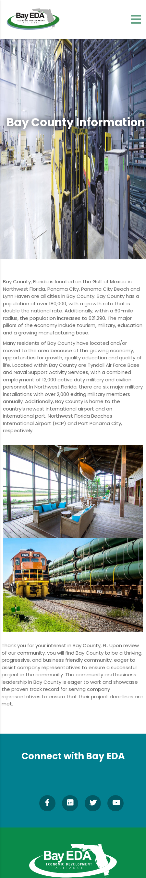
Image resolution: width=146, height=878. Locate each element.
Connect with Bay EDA (73, 756)
